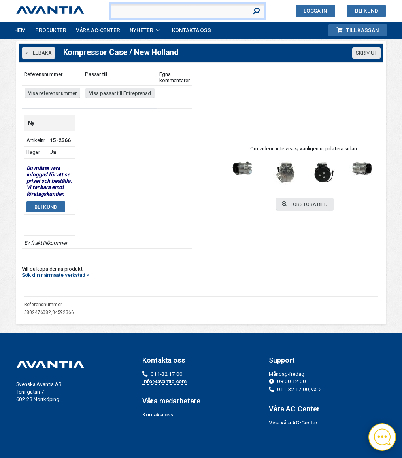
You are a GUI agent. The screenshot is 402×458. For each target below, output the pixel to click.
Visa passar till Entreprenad (120, 93)
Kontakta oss (191, 30)
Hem (20, 30)
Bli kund (366, 11)
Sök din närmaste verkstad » (55, 275)
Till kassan (357, 30)
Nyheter (141, 30)
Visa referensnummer (52, 93)
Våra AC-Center (98, 30)
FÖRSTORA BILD (305, 204)
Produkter (50, 30)
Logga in (315, 11)
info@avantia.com (164, 381)
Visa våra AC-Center (293, 422)
